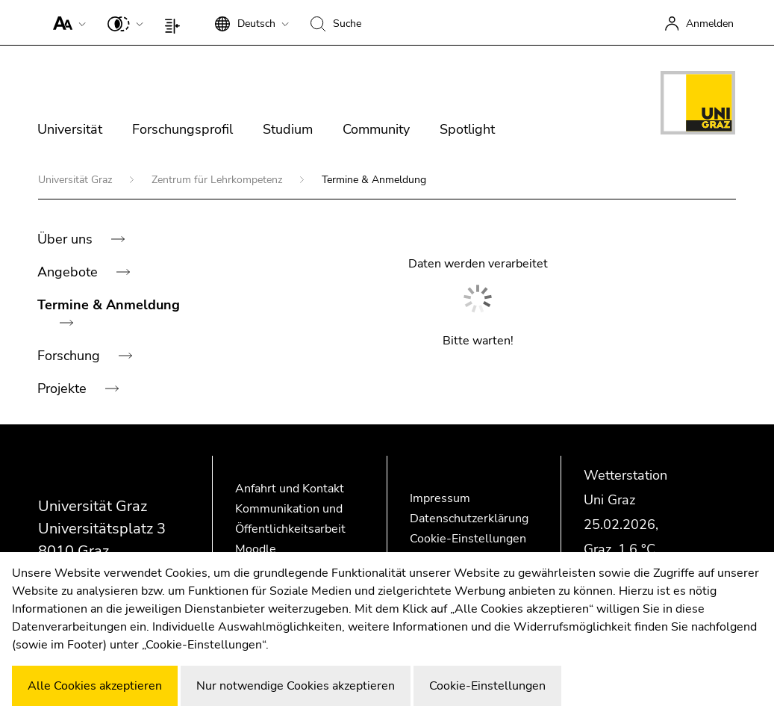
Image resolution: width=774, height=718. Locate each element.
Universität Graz (76, 180)
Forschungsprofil (182, 129)
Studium (288, 129)
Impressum (440, 498)
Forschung (70, 356)
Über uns (66, 239)
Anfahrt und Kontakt (289, 488)
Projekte (63, 388)
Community (376, 129)
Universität (69, 129)
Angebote (69, 272)
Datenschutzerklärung (469, 518)
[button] (66, 22)
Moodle (255, 549)
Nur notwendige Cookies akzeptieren (295, 686)
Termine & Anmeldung (108, 305)
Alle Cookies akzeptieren (95, 686)
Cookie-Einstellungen (468, 538)
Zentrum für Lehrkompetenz (218, 180)
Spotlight (467, 129)
